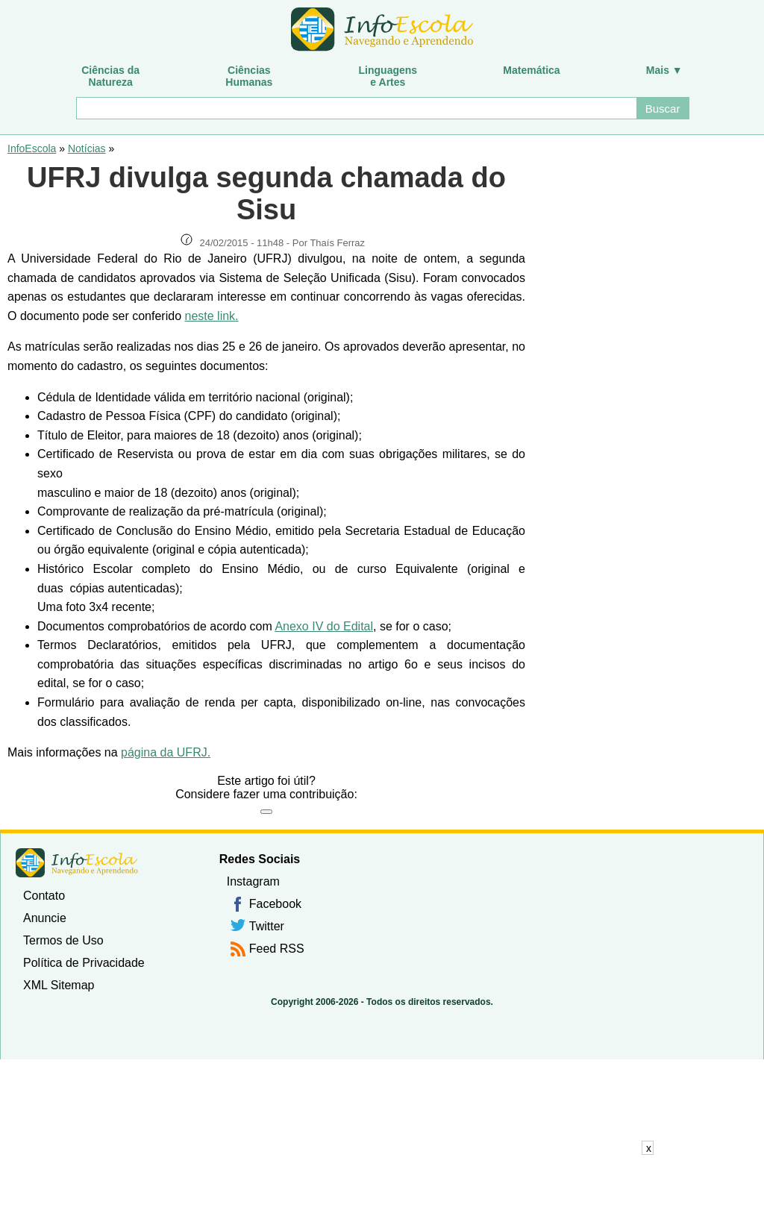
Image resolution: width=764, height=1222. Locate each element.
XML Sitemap (58, 985)
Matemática (531, 70)
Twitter (266, 926)
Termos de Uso (63, 940)
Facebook (275, 903)
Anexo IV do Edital (324, 626)
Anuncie (44, 918)
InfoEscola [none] (77, 862)
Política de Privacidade (84, 962)
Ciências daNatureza (110, 76)
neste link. (211, 316)
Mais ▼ (664, 70)
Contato (44, 895)
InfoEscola (31, 148)
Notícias (87, 148)
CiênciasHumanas (248, 76)
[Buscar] (355, 108)
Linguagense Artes (388, 76)
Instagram (253, 881)
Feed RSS (276, 948)
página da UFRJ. (165, 752)
